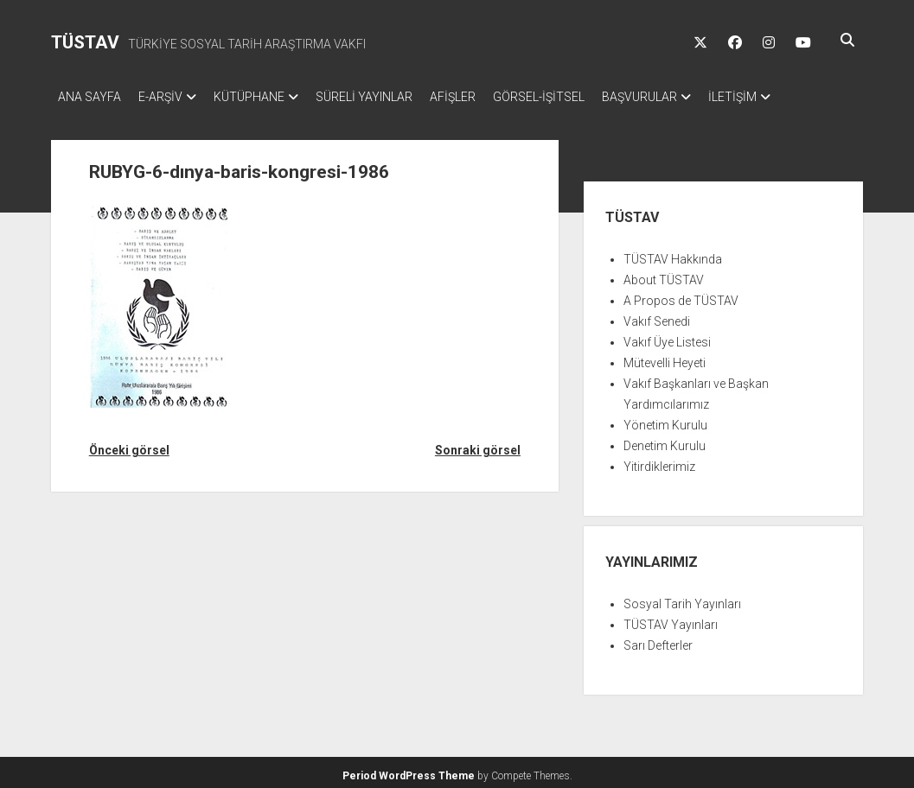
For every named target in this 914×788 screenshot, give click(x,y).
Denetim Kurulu (664, 441)
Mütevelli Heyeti (664, 358)
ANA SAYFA (89, 97)
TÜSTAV (85, 42)
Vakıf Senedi (656, 316)
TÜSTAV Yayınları (670, 619)
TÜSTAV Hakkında (672, 254)
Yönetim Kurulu (665, 420)
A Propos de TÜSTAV (680, 295)
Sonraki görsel (478, 445)
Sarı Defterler (658, 640)
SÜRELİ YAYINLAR (390, 97)
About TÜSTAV (663, 275)
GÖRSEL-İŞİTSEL (582, 97)
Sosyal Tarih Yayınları (682, 599)
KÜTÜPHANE (266, 97)
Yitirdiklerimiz (659, 461)
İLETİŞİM (793, 97)
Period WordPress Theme (408, 771)
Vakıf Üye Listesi (667, 337)
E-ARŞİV (169, 97)
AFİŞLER (487, 97)
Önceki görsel (129, 445)
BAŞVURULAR (691, 97)
